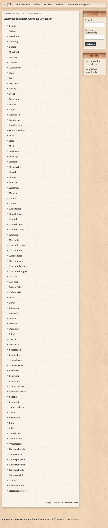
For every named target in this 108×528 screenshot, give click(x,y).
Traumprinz (15, 444)
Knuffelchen (15, 224)
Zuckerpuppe (15, 454)
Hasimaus (14, 151)
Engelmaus (14, 120)
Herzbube (14, 36)
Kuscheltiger (15, 256)
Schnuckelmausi (17, 391)
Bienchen (14, 99)
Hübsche (13, 182)
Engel (12, 109)
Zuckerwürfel (16, 475)
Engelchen (14, 115)
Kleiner (13, 198)
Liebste (13, 31)
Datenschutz (45, 519)
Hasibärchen (15, 167)
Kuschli (13, 276)
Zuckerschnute (16, 470)
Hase (11, 135)
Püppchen (14, 329)
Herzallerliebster (18, 491)
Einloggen (90, 44)
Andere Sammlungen (79, 4)
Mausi (12, 303)
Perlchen (13, 323)
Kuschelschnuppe (18, 271)
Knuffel (13, 219)
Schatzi (13, 62)
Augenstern (15, 67)
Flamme (13, 47)
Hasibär (13, 162)
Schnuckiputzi (16, 485)
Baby (11, 73)
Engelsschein (16, 125)
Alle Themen (23, 4)
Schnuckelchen (17, 386)
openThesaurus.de (71, 503)
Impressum (7, 519)
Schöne (13, 397)
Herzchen (14, 172)
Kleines (13, 193)
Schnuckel (14, 381)
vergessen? (91, 33)
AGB (35, 519)
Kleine (12, 203)
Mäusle (12, 318)
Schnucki (14, 480)
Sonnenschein (16, 407)
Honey (12, 177)
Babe (11, 78)
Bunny (12, 104)
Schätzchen (15, 350)
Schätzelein (15, 355)
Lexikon (48, 4)
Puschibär (14, 344)
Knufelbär (14, 235)
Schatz (12, 26)
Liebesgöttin (15, 287)
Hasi (11, 141)
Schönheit (14, 402)
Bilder (37, 4)
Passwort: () (91, 31)
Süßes (12, 428)
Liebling (13, 41)
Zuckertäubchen (17, 464)
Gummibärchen (17, 130)
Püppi (12, 334)
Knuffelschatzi (16, 229)
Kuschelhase (15, 250)
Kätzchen (14, 188)
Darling (13, 57)
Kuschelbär (15, 240)
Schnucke (14, 370)
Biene (12, 94)
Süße (11, 423)
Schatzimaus (15, 360)
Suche (59, 4)
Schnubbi (14, 376)
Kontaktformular (23, 519)
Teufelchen (15, 433)
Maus (12, 297)
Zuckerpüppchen (17, 459)
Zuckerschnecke (17, 449)
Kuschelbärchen (17, 245)
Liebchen (14, 282)
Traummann (15, 438)
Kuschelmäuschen (18, 266)
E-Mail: (89, 20)
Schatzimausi (16, 365)
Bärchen (13, 83)
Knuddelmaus (16, 214)
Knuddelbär (15, 209)
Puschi (12, 339)
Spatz (12, 412)
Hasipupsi (14, 156)
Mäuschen (14, 308)
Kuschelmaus (15, 261)
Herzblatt (14, 52)
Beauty (12, 88)
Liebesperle (15, 292)
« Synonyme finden (11, 13)
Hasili (12, 146)
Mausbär (13, 313)
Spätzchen (14, 417)
